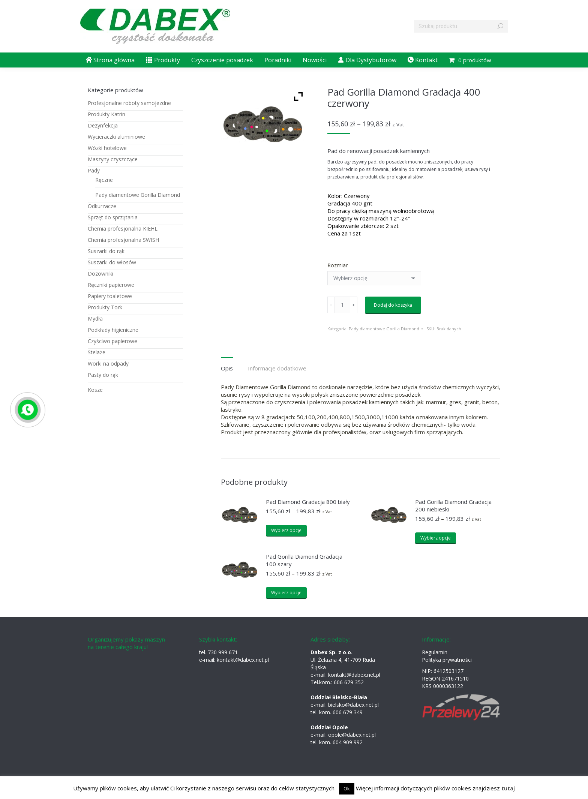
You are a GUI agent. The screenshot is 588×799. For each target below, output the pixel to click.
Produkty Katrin (106, 114)
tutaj (508, 788)
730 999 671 (223, 652)
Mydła (95, 318)
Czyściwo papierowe (112, 341)
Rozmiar (337, 265)
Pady (94, 170)
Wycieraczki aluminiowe (116, 136)
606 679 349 (348, 712)
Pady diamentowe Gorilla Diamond (384, 328)
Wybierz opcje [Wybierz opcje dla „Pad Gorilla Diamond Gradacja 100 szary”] (286, 592)
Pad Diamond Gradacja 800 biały (308, 501)
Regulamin (434, 652)
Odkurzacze (102, 206)
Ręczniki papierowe (111, 284)
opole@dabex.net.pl (352, 734)
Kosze (95, 389)
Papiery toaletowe (110, 296)
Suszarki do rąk (106, 251)
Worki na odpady (108, 363)
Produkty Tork (105, 307)
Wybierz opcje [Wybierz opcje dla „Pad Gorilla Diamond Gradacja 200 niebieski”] (435, 538)
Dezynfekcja (103, 125)
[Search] (461, 26)
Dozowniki (100, 273)
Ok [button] (347, 788)
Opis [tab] (227, 368)
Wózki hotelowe (107, 147)
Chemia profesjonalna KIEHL (123, 228)
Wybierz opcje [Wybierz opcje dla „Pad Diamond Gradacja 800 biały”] (286, 530)
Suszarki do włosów (112, 262)
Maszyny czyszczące (113, 159)
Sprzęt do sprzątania (113, 217)
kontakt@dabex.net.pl (243, 659)
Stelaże (96, 352)
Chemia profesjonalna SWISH (123, 239)
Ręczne (104, 179)
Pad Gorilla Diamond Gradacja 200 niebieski (453, 505)
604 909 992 (348, 742)
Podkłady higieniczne (113, 329)
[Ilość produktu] (342, 305)
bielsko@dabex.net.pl (353, 704)
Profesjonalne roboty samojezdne (129, 102)
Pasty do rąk (103, 374)
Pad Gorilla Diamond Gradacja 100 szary (304, 560)
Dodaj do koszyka (393, 305)
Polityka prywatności (447, 659)
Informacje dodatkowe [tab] (277, 368)
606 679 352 (349, 682)
